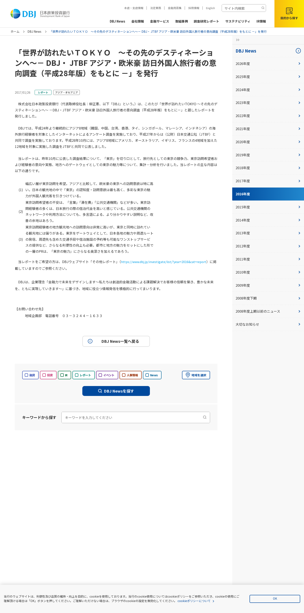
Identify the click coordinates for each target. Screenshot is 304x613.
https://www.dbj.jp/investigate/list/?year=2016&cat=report (167, 261)
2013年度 (268, 232)
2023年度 (268, 102)
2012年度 (268, 245)
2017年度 (268, 180)
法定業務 (155, 8)
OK (275, 598)
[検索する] (263, 8)
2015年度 (268, 206)
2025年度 (268, 76)
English (210, 8)
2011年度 (268, 259)
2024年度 (268, 89)
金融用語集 (175, 8)
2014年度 (268, 220)
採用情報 (193, 8)
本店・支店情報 (133, 8)
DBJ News (34, 31)
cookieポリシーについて (194, 601)
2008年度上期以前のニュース (268, 311)
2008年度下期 (268, 298)
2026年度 (268, 63)
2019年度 (268, 154)
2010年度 (268, 272)
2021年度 (268, 128)
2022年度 (268, 115)
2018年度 (268, 167)
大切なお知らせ (268, 324)
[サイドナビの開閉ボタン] (236, 40)
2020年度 (268, 141)
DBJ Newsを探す (116, 391)
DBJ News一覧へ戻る (113, 341)
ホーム (15, 31)
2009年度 (268, 285)
